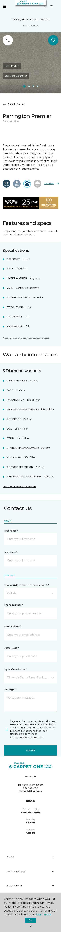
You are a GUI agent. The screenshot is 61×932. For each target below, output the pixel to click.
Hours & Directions (30, 791)
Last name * (10, 552)
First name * (11, 531)
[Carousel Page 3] (33, 86)
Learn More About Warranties (19, 486)
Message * (9, 689)
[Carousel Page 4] (37, 86)
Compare (51, 184)
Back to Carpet (14, 104)
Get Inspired (30, 871)
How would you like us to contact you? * (26, 585)
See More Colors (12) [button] (16, 75)
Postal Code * (11, 648)
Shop (30, 857)
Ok (30, 920)
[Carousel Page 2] (29, 86)
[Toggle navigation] (5, 6)
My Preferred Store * (15, 669)
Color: (12, 66)
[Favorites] (51, 6)
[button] (45, 6)
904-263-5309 (30, 25)
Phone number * (13, 605)
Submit (30, 750)
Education (30, 885)
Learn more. (44, 914)
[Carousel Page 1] (24, 86)
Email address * (12, 626)
